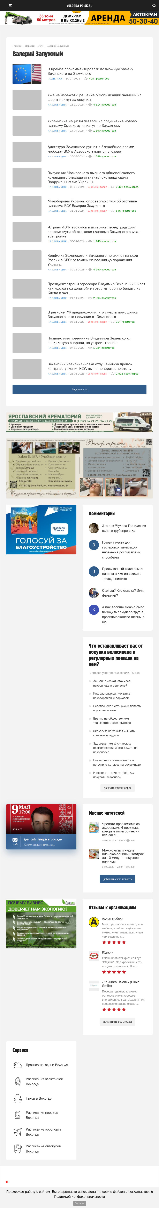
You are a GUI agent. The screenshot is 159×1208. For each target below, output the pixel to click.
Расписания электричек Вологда (44, 1081)
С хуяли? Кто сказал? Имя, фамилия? (123, 592)
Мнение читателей (106, 813)
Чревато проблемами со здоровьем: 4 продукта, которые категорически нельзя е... (121, 829)
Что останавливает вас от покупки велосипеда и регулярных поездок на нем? (116, 655)
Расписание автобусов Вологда (43, 1148)
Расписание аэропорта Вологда (43, 1131)
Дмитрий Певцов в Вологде (43, 839)
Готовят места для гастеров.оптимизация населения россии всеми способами (121, 549)
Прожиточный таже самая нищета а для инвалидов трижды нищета (122, 574)
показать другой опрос (117, 787)
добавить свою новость (117, 879)
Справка (20, 1050)
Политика (55, 78)
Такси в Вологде (39, 1098)
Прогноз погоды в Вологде (47, 1065)
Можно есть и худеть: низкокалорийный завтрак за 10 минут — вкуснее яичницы (123, 855)
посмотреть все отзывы (117, 1021)
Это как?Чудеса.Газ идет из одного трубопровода (124, 528)
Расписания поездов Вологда (42, 1114)
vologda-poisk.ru (79, 6)
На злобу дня (57, 104)
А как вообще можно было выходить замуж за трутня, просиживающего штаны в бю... (123, 614)
